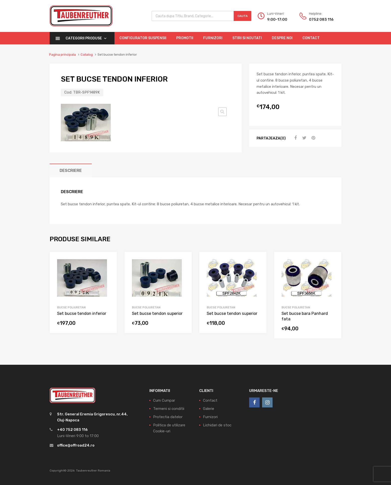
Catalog (87, 54)
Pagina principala (62, 54)
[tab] (71, 170)
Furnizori (212, 38)
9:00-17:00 (277, 19)
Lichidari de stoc (217, 425)
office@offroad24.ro (76, 445)
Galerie (208, 408)
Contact (311, 38)
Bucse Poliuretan (71, 307)
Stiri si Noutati (247, 38)
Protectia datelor (168, 417)
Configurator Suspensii (142, 38)
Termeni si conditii (168, 408)
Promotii (184, 38)
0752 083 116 (321, 19)
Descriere (71, 170)
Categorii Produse (86, 38)
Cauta (242, 16)
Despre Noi (282, 38)
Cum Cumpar (164, 400)
